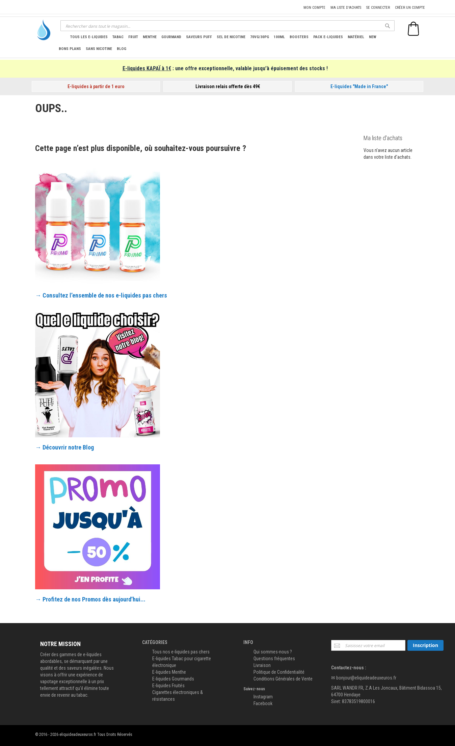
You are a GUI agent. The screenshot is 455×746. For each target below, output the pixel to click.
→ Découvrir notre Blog (64, 447)
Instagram (263, 696)
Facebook (262, 703)
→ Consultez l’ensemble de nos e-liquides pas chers (101, 295)
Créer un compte (410, 7)
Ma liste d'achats (345, 7)
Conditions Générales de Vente (283, 678)
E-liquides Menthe (169, 672)
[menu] (225, 42)
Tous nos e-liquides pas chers (181, 651)
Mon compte (314, 7)
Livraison (262, 665)
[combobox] (227, 25)
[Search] (387, 25)
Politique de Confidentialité (278, 672)
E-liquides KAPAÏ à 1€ (147, 68)
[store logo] (41, 30)
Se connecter (378, 7)
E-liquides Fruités (168, 685)
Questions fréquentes (274, 658)
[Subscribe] (425, 645)
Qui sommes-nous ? (272, 651)
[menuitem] (89, 37)
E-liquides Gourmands (173, 678)
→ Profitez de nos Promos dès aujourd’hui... (90, 599)
